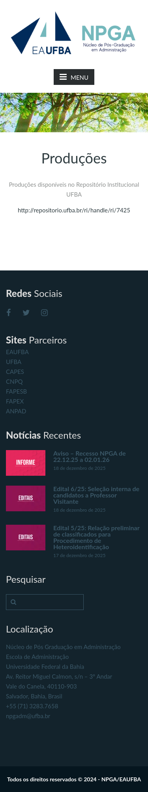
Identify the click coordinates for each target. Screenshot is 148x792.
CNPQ (14, 381)
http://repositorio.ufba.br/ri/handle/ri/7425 (74, 210)
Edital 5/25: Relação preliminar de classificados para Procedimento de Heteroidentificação (96, 537)
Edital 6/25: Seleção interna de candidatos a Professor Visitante (96, 495)
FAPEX (15, 401)
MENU (74, 77)
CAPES (15, 371)
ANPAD (16, 411)
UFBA (13, 361)
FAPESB (16, 391)
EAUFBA (17, 351)
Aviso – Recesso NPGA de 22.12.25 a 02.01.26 (89, 456)
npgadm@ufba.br (28, 715)
